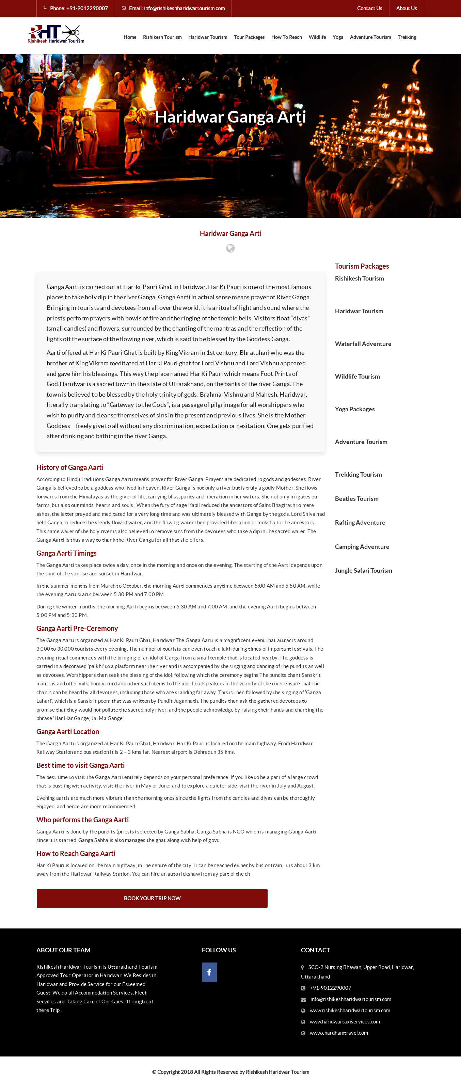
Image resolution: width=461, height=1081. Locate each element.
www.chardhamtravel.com (339, 1033)
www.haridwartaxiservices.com (345, 1021)
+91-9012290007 (87, 8)
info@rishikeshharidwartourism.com (184, 8)
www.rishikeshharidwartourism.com (350, 1010)
